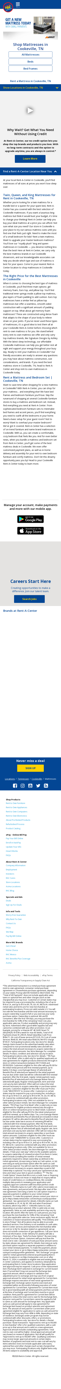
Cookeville (37, 778)
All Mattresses (30, 54)
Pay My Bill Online (13, 936)
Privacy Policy (14, 975)
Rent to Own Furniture (15, 803)
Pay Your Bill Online (14, 838)
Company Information (15, 865)
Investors (10, 874)
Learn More (30, 158)
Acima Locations (13, 886)
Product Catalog (13, 828)
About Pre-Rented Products (18, 820)
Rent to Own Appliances (16, 807)
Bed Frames (30, 68)
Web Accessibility (31, 975)
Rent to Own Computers (16, 811)
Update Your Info (13, 847)
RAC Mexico (11, 954)
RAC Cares (10, 878)
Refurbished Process (15, 824)
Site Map (9, 932)
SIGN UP (30, 768)
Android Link (30, 520)
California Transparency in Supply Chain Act (30, 980)
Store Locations (13, 882)
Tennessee (23, 778)
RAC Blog (10, 890)
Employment (11, 869)
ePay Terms (47, 975)
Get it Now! (11, 946)
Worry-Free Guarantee (16, 915)
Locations (10, 778)
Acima (8, 963)
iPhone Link (30, 531)
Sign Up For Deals (14, 905)
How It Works (12, 851)
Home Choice (12, 950)
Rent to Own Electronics (16, 815)
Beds (30, 61)
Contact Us (11, 923)
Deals (8, 900)
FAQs (8, 855)
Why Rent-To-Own (14, 919)
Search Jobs (29, 599)
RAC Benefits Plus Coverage (18, 958)
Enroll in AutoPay (13, 842)
